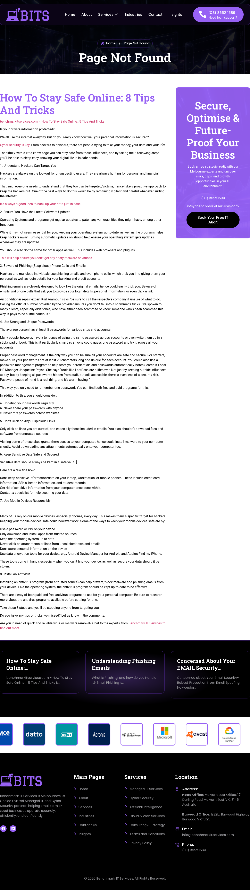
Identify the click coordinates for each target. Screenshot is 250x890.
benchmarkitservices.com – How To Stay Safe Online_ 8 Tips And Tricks (52, 121)
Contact (155, 14)
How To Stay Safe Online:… (29, 664)
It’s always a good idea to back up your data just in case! (40, 204)
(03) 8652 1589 (221, 12)
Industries (133, 14)
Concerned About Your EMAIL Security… (206, 664)
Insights (175, 14)
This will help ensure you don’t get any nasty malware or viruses (46, 258)
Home (70, 14)
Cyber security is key (15, 145)
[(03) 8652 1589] (202, 14)
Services (108, 14)
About (86, 14)
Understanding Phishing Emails (124, 664)
